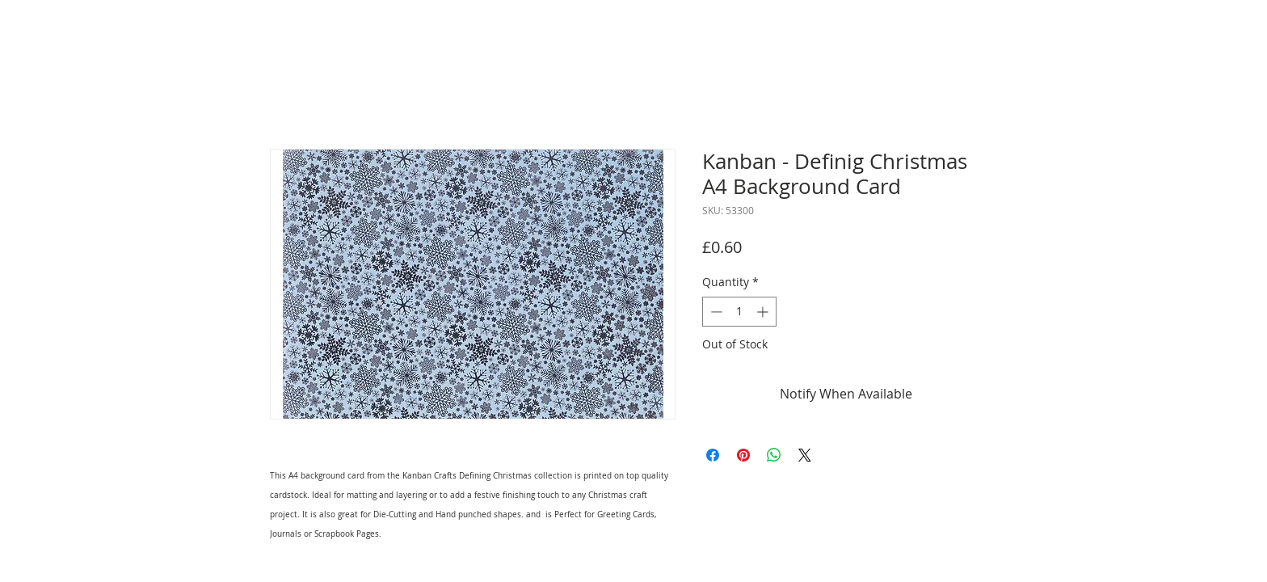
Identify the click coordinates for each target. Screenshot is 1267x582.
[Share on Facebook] (712, 455)
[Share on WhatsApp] (774, 455)
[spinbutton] (739, 311)
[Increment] (764, 311)
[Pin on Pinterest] (743, 455)
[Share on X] (804, 455)
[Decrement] (715, 311)
